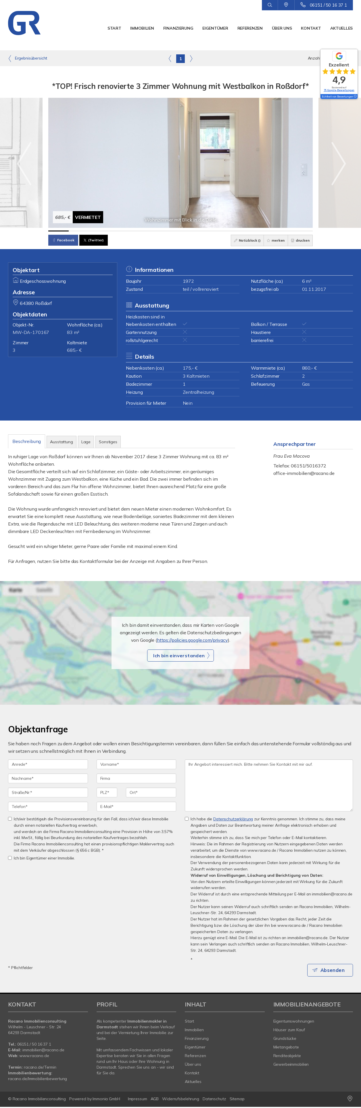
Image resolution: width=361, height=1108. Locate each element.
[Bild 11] (262, 231)
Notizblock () (240, 240)
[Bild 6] (160, 231)
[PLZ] (107, 792)
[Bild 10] (241, 231)
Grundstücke (285, 1039)
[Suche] (270, 5)
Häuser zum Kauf (289, 1031)
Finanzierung (178, 28)
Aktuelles (341, 28)
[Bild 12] (282, 231)
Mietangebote (286, 1048)
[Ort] (151, 792)
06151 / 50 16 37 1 (328, 5)
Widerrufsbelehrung (180, 1100)
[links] (170, 58)
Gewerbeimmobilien (291, 1065)
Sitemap (237, 1100)
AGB (155, 1100)
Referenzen (250, 28)
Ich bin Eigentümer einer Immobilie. (41, 857)
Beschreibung (26, 441)
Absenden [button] (334, 970)
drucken (298, 240)
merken (272, 240)
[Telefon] (48, 806)
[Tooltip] (355, 97)
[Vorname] (136, 764)
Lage (86, 441)
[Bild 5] (140, 231)
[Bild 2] (79, 231)
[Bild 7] (180, 231)
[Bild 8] (201, 231)
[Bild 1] (58, 231)
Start (114, 28)
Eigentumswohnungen (293, 1022)
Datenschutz (214, 1100)
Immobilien (142, 28)
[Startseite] (33, 23)
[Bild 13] (302, 231)
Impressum (137, 1100)
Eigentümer (215, 28)
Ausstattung (61, 441)
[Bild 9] (221, 231)
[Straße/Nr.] (48, 792)
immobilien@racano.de (43, 1051)
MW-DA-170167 (31, 332)
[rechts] (191, 58)
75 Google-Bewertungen (339, 90)
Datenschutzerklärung (233, 818)
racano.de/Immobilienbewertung (37, 1079)
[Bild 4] (119, 231)
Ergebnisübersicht (27, 58)
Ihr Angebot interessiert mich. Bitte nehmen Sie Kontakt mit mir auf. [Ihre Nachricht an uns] (269, 785)
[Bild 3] (99, 231)
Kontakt (311, 28)
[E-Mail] (136, 806)
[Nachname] (48, 778)
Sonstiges (108, 441)
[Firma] (136, 778)
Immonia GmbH (106, 1100)
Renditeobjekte (287, 1056)
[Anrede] (48, 764)
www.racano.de (34, 1056)
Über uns (282, 28)
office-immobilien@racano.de (304, 473)
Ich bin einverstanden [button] (179, 655)
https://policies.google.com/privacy (192, 640)
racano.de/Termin (40, 1068)
